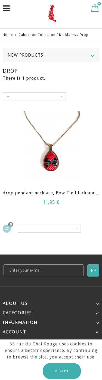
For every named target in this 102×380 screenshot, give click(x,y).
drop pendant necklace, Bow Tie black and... (51, 192)
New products (25, 55)
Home (8, 35)
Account (14, 332)
